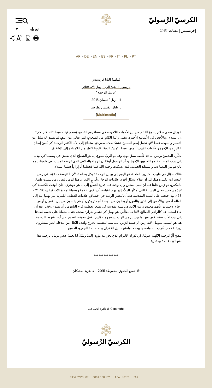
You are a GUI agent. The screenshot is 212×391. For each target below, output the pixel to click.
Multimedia (106, 115)
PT (134, 56)
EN (95, 56)
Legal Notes (121, 377)
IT (118, 56)
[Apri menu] (18, 20)
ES (103, 56)
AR (78, 56)
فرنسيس (187, 30)
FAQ (136, 377)
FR (111, 56)
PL (126, 56)
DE (86, 56)
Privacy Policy (79, 377)
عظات (173, 30)
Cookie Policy (101, 377)
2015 (163, 30)
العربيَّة (30, 30)
